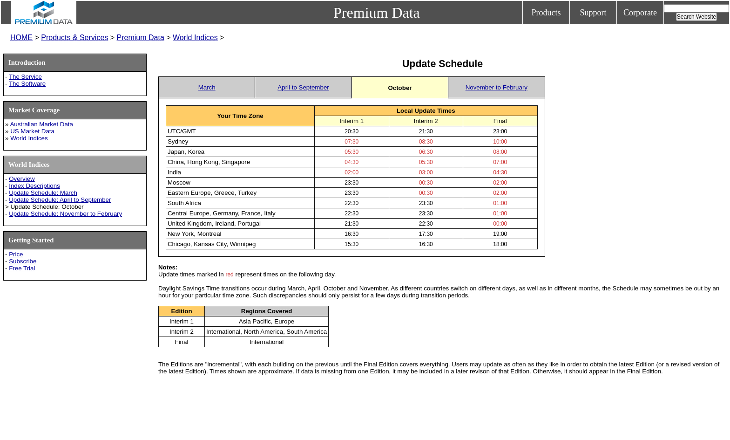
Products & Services (74, 37)
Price (16, 254)
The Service (25, 76)
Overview (22, 178)
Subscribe (22, 261)
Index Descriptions (34, 185)
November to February (496, 87)
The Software (27, 83)
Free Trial (22, 268)
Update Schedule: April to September (60, 199)
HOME (21, 37)
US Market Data (32, 131)
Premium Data (140, 37)
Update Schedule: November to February (65, 213)
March (207, 87)
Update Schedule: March (43, 192)
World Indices (195, 37)
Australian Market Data (41, 124)
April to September (303, 87)
